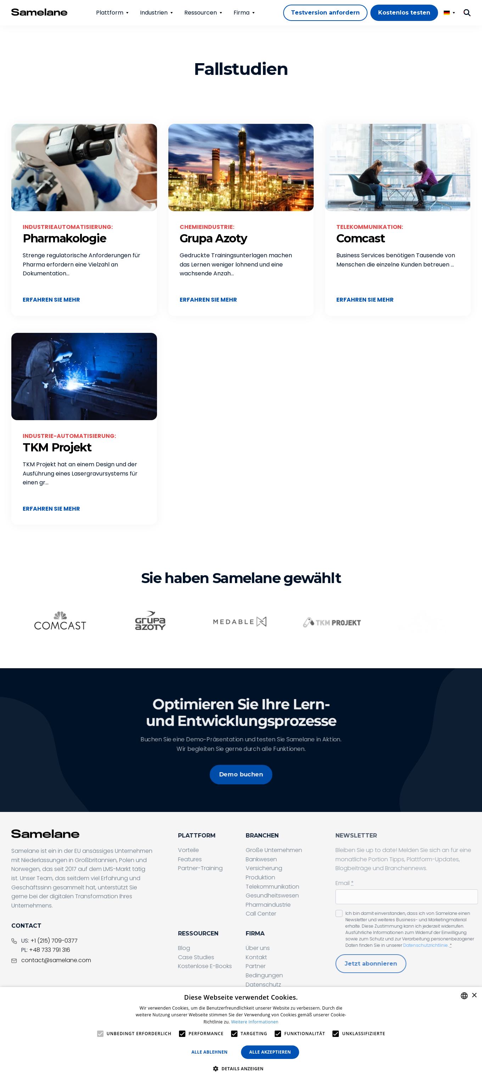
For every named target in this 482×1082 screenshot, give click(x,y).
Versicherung (284, 868)
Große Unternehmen (294, 850)
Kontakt (276, 957)
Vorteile (208, 850)
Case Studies (216, 957)
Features (210, 859)
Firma (242, 13)
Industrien (154, 13)
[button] (240, 1068)
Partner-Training (220, 868)
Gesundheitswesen (292, 895)
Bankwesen (281, 859)
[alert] (241, 1034)
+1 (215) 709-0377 (54, 959)
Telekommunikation (293, 887)
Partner (276, 966)
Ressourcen (200, 13)
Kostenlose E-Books (225, 966)
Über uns (278, 948)
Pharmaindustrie (288, 905)
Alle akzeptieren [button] (270, 1052)
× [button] (474, 995)
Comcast (360, 238)
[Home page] (39, 12)
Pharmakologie (64, 238)
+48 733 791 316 (49, 968)
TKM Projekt (57, 447)
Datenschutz (284, 985)
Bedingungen (284, 975)
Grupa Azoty (213, 238)
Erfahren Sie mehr (51, 300)
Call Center (281, 914)
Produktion (281, 877)
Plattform (109, 13)
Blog (204, 948)
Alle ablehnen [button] (209, 1052)
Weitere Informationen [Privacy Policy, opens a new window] (255, 1022)
